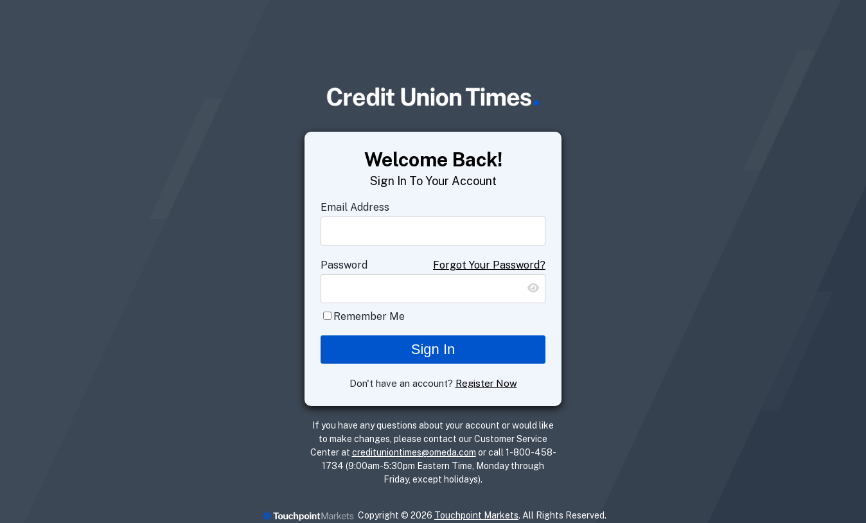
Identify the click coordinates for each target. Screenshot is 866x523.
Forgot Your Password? (489, 265)
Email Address (355, 207)
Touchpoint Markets (476, 515)
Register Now (486, 383)
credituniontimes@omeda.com (414, 452)
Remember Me (369, 316)
